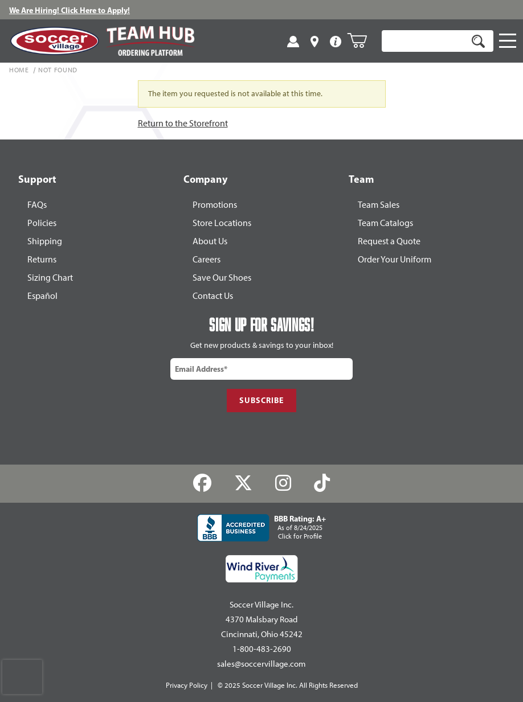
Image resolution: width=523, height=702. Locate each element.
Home (19, 70)
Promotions (215, 204)
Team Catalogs (385, 222)
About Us (210, 241)
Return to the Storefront (183, 123)
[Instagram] (283, 483)
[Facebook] (202, 483)
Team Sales (378, 204)
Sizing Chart (50, 277)
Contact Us (213, 295)
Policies (41, 222)
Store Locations (222, 222)
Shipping (44, 241)
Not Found (57, 70)
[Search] (478, 41)
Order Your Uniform (394, 259)
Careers (206, 259)
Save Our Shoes (222, 277)
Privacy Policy (186, 685)
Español (42, 295)
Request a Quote (389, 241)
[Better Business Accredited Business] (261, 527)
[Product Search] (424, 41)
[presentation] (22, 677)
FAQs (37, 204)
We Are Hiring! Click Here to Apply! (69, 10)
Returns (41, 259)
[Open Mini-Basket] (361, 40)
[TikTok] (321, 483)
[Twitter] (243, 483)
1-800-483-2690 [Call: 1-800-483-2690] (261, 649)
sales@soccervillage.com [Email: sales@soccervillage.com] (261, 664)
